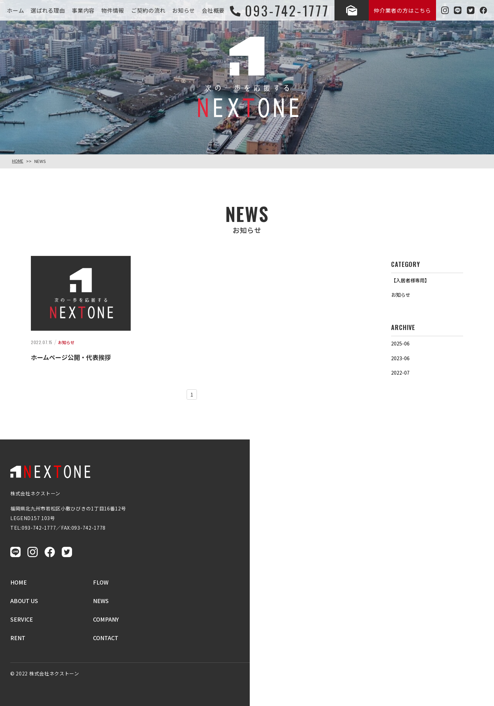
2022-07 (400, 372)
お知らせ (400, 294)
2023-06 (400, 358)
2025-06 (400, 343)
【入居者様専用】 (410, 280)
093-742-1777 (39, 527)
